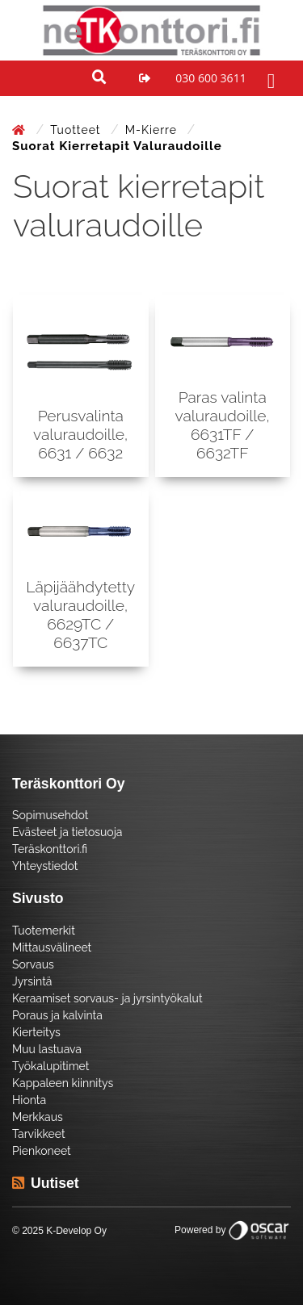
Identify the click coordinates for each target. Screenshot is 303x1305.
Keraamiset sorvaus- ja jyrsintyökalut (107, 998)
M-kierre (153, 129)
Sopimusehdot (50, 815)
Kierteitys (36, 1032)
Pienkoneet (41, 1150)
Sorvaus (33, 964)
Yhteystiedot (45, 866)
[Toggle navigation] (269, 78)
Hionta (29, 1100)
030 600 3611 (210, 78)
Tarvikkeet (38, 1133)
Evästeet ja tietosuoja (67, 832)
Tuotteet (77, 129)
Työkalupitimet (50, 1066)
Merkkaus (37, 1117)
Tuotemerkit (43, 930)
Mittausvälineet (51, 947)
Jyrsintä (32, 981)
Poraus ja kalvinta (57, 1015)
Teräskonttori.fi (49, 849)
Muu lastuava (47, 1049)
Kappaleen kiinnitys (62, 1083)
